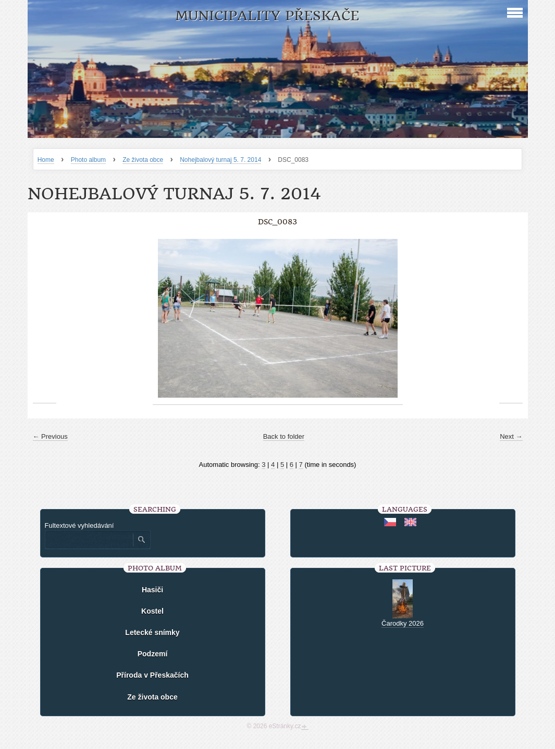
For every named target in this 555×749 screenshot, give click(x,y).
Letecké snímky (152, 632)
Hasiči (152, 590)
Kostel (152, 611)
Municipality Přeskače (267, 16)
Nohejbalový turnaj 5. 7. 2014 (220, 159)
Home (46, 159)
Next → (511, 436)
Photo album (88, 159)
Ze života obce (142, 159)
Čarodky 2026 (402, 623)
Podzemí (153, 654)
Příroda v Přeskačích (152, 675)
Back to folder (284, 436)
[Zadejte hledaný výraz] (88, 539)
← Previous (50, 436)
